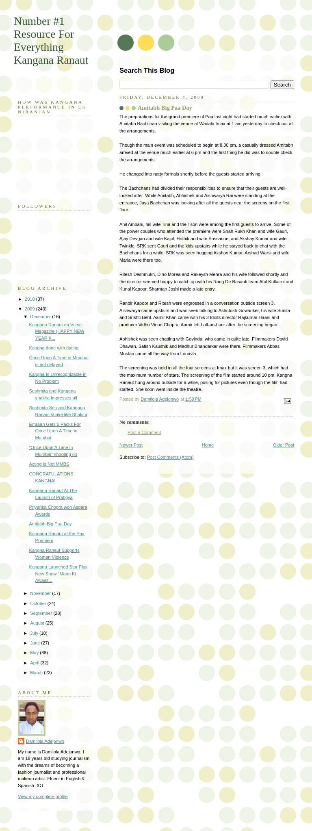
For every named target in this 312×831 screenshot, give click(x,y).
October (38, 603)
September (41, 613)
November (41, 593)
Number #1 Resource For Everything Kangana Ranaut (51, 40)
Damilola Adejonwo (45, 741)
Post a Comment (144, 432)
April (35, 662)
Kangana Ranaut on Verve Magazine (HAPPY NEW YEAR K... (56, 331)
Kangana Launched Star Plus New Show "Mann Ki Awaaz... (58, 573)
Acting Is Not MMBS (49, 464)
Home (208, 445)
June (35, 642)
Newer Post (131, 445)
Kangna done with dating (54, 347)
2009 (30, 308)
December (41, 316)
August (37, 623)
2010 (30, 299)
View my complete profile (43, 796)
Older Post (283, 445)
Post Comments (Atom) (170, 457)
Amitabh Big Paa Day (50, 523)
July (34, 633)
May (35, 652)
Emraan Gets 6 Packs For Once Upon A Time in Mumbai (55, 431)
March (37, 672)
